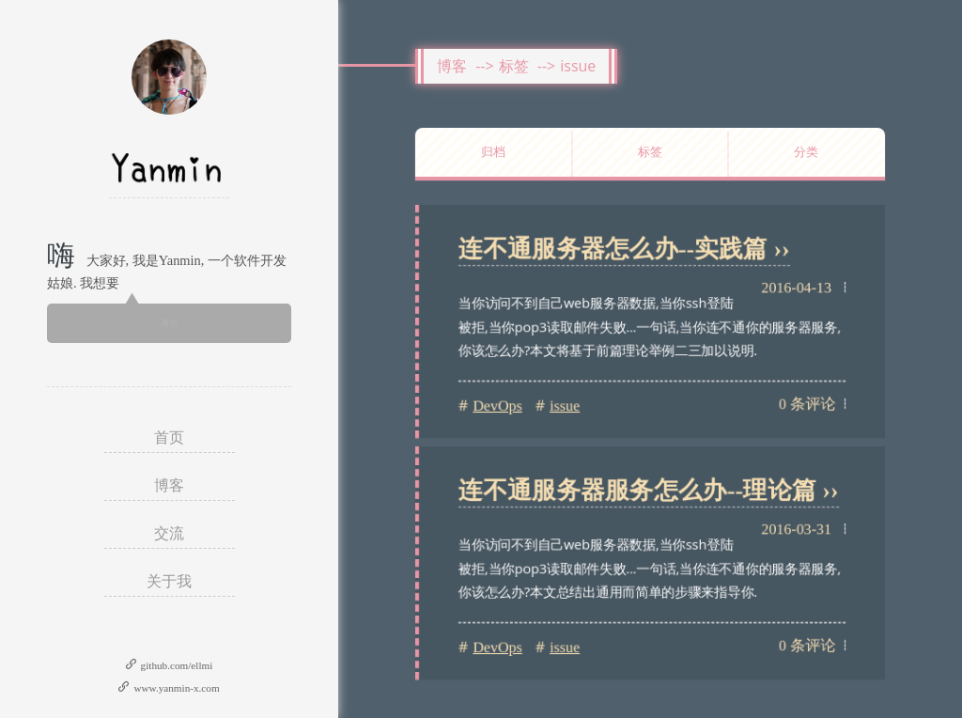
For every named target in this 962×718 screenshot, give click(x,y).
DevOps (497, 406)
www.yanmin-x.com (176, 687)
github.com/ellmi (177, 664)
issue (578, 65)
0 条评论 (807, 404)
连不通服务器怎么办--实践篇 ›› (624, 248)
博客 (452, 65)
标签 (514, 65)
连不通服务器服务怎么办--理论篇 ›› (648, 490)
